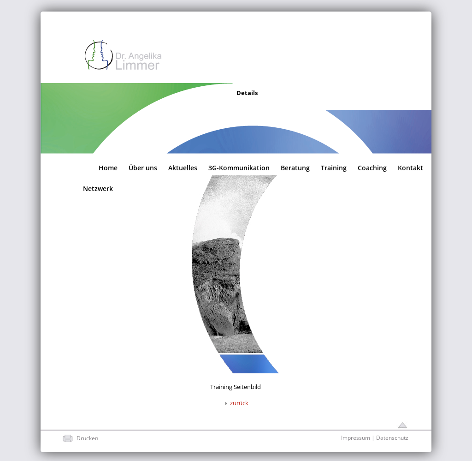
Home (108, 167)
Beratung (295, 167)
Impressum (355, 438)
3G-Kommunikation (239, 167)
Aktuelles (182, 167)
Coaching (372, 167)
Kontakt (410, 167)
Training (334, 167)
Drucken (87, 438)
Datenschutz (392, 438)
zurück (235, 403)
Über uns (143, 167)
